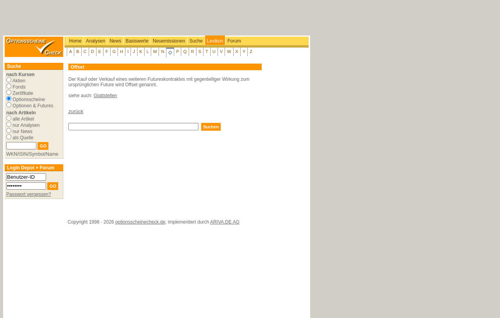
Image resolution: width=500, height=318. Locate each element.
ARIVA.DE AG (224, 222)
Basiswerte (136, 41)
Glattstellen (105, 95)
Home (75, 41)
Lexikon (215, 41)
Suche (196, 41)
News (115, 41)
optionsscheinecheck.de (140, 222)
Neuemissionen (169, 41)
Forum (234, 41)
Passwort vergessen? (28, 194)
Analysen (95, 41)
